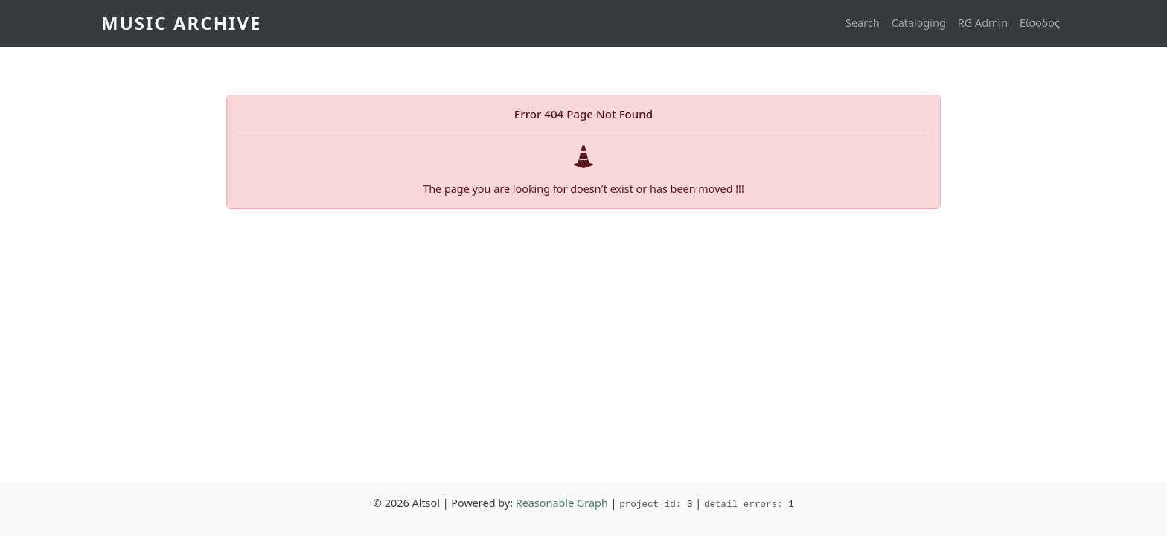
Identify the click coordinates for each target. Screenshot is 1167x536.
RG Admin (983, 23)
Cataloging (919, 23)
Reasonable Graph (562, 503)
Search (862, 23)
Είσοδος (1040, 23)
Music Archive (181, 22)
